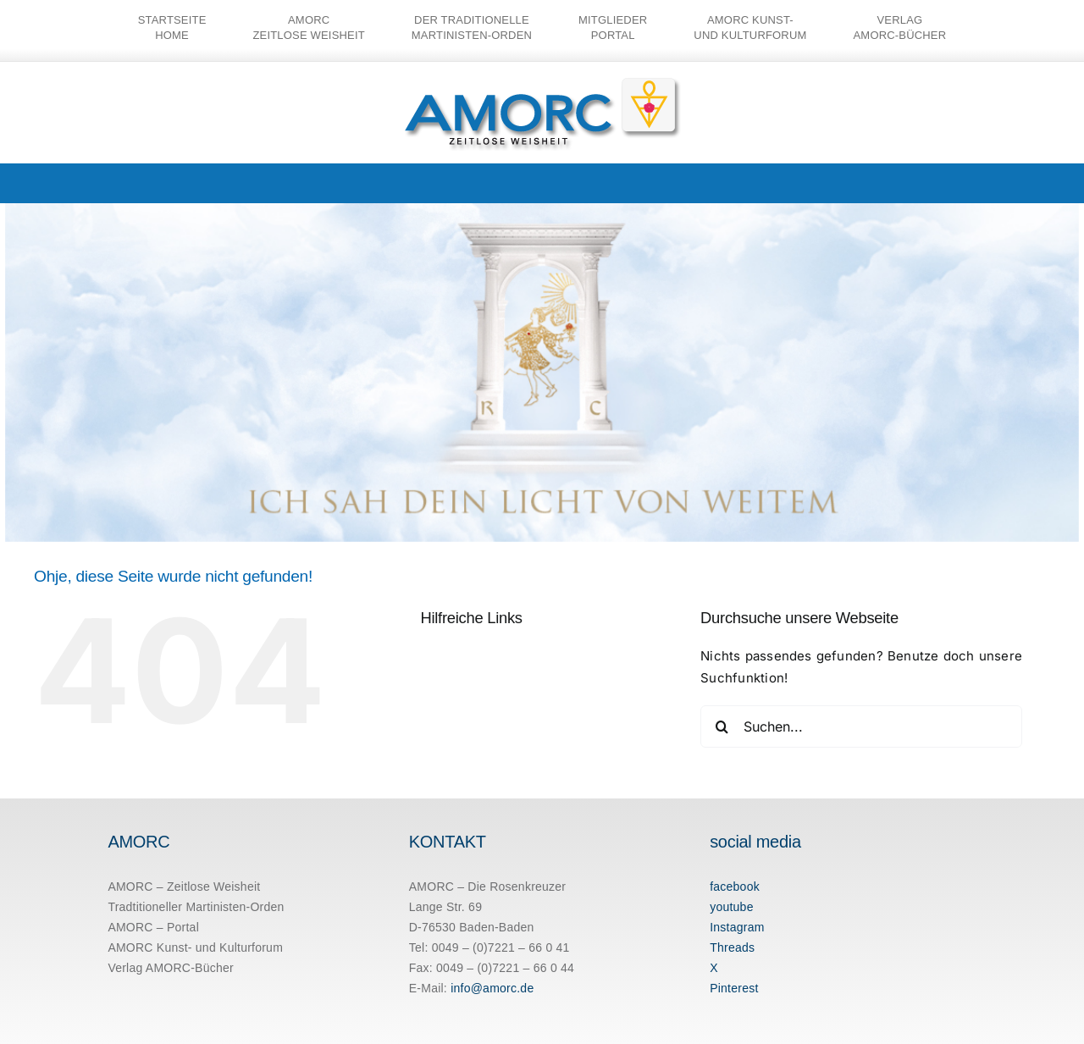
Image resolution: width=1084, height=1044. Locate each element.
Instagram (737, 927)
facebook (735, 886)
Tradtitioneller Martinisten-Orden (196, 907)
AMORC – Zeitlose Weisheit (184, 886)
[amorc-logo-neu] (542, 81)
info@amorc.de (492, 988)
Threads (732, 947)
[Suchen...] (861, 726)
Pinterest (734, 988)
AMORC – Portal (153, 927)
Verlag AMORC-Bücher (171, 968)
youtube (732, 907)
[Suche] (721, 726)
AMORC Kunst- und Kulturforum (195, 947)
